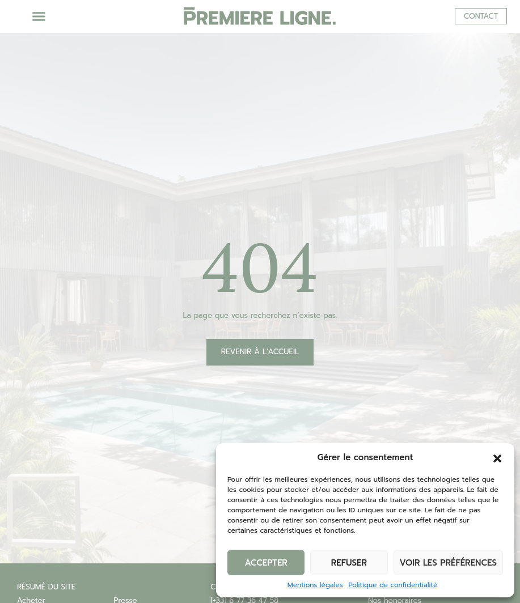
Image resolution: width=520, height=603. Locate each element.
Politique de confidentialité (393, 585)
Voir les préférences (448, 563)
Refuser (349, 563)
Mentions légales (315, 585)
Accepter (265, 563)
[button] (497, 457)
